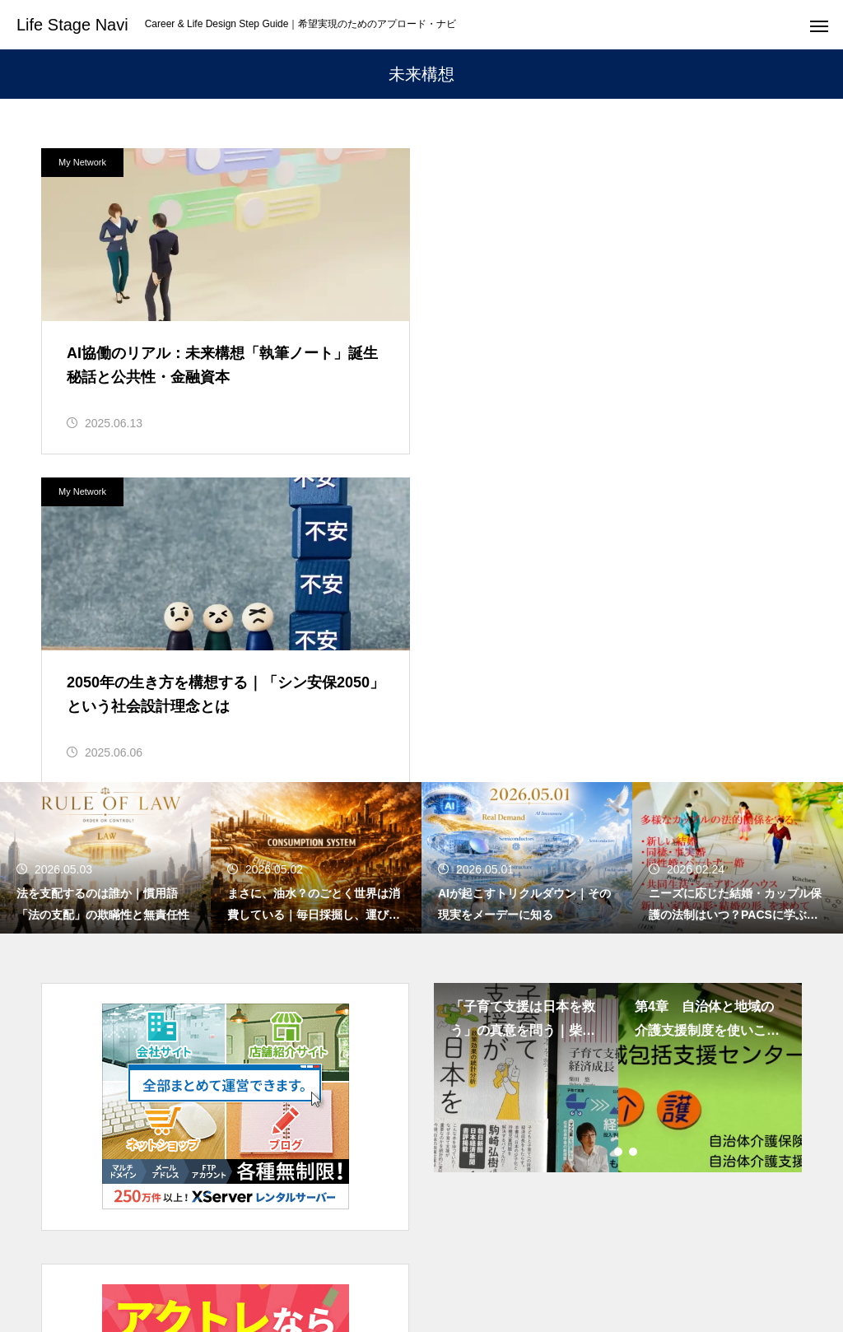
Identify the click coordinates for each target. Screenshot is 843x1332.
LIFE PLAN (392, 1257)
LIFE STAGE (187, 1257)
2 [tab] (619, 822)
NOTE (673, 1257)
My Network (82, 162)
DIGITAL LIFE (587, 1257)
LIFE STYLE (486, 1257)
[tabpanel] (526, 748)
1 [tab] (604, 822)
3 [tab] (634, 822)
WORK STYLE (291, 1257)
